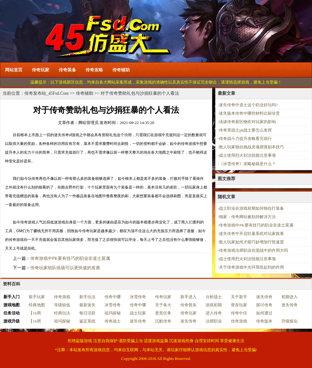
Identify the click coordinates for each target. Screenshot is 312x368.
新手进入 (188, 296)
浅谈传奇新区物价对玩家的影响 (247, 121)
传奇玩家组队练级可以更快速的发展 (65, 267)
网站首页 (13, 70)
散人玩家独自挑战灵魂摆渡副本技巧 (251, 147)
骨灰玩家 (239, 305)
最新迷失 (87, 305)
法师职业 (214, 321)
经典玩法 (62, 313)
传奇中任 (239, 313)
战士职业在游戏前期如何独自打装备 (251, 208)
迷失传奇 (264, 296)
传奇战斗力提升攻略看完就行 (245, 138)
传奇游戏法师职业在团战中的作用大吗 (253, 250)
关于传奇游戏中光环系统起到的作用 (251, 267)
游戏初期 (214, 305)
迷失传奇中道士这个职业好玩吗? (248, 105)
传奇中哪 (113, 296)
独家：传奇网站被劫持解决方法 (247, 216)
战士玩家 (138, 313)
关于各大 (163, 305)
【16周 (35, 313)
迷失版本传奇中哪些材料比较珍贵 (249, 113)
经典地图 (37, 305)
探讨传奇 (264, 305)
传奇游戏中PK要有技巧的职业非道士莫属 (70, 258)
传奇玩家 (40, 70)
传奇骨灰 (188, 305)
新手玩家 (37, 296)
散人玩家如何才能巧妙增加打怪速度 (251, 242)
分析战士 (214, 296)
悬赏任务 (163, 313)
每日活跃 (87, 313)
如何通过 (264, 313)
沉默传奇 (163, 321)
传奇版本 (264, 321)
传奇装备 (67, 70)
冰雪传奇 (138, 296)
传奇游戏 (62, 296)
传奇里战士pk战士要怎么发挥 (245, 130)
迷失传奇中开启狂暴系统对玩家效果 (251, 233)
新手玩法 (87, 296)
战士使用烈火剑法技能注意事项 (247, 155)
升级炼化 (289, 321)
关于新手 (239, 296)
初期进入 (289, 296)
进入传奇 (214, 313)
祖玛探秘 (113, 313)
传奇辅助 (121, 70)
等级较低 (62, 305)
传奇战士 (113, 321)
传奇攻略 (94, 70)
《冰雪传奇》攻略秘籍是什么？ (247, 163)
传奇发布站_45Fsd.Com (46, 93)
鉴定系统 (87, 321)
